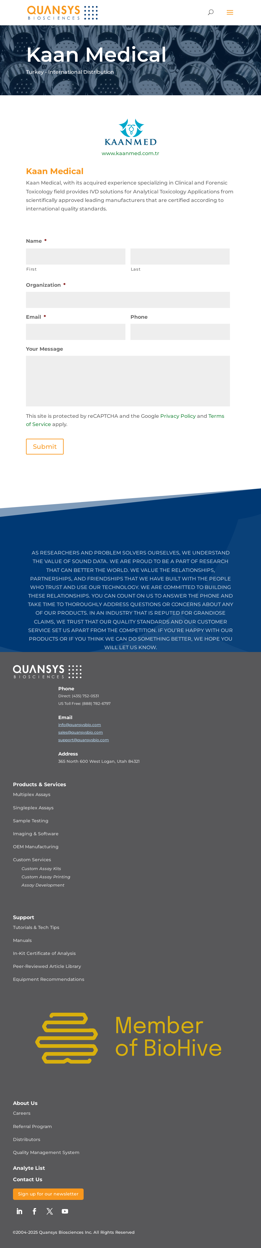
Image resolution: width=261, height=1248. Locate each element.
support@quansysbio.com (83, 739)
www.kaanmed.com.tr (130, 153)
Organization (46, 285)
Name (36, 241)
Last (136, 269)
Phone (139, 317)
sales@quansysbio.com (80, 732)
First (31, 269)
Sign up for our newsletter (48, 1194)
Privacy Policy (178, 416)
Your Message (44, 349)
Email (36, 317)
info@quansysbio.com (79, 724)
